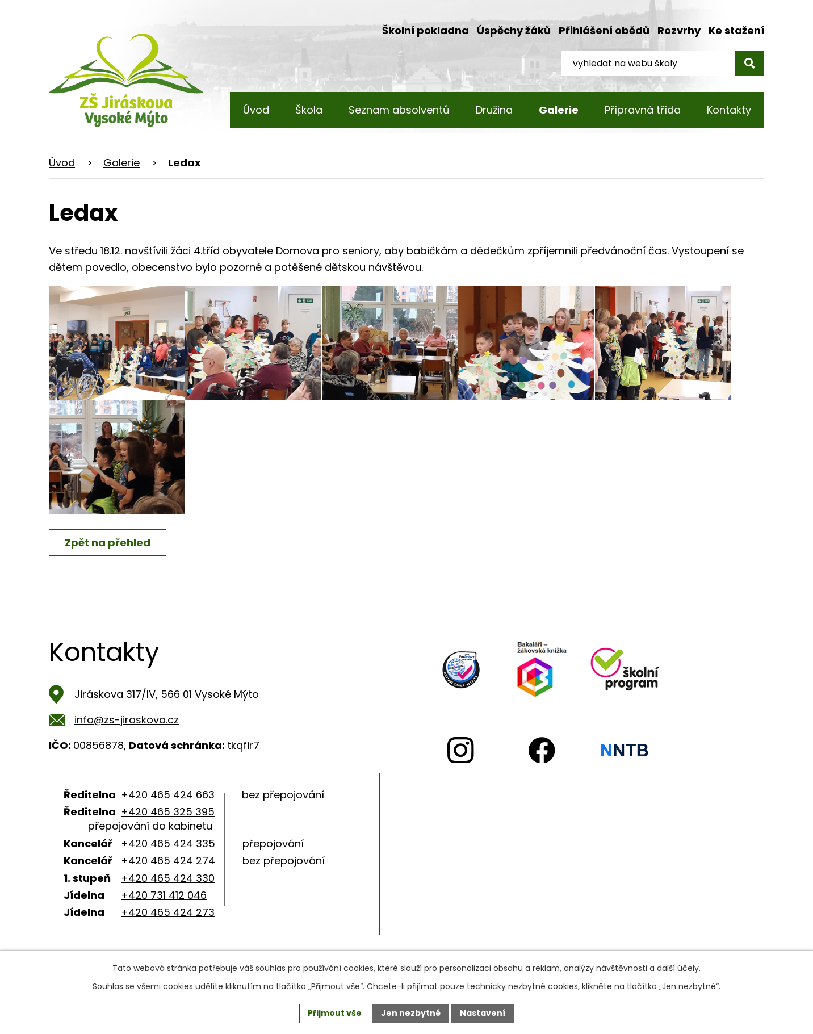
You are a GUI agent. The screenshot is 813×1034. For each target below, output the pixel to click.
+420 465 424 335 (168, 843)
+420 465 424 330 (168, 878)
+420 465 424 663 (168, 795)
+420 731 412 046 (164, 895)
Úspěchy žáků (514, 30)
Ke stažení (736, 30)
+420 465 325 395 (168, 812)
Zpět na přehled (107, 542)
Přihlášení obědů (604, 30)
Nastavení (482, 1013)
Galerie (121, 163)
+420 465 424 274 (168, 860)
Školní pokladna (425, 30)
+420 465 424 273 (168, 912)
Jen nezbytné (411, 1013)
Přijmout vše (335, 1013)
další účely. (679, 968)
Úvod (62, 163)
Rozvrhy (679, 30)
